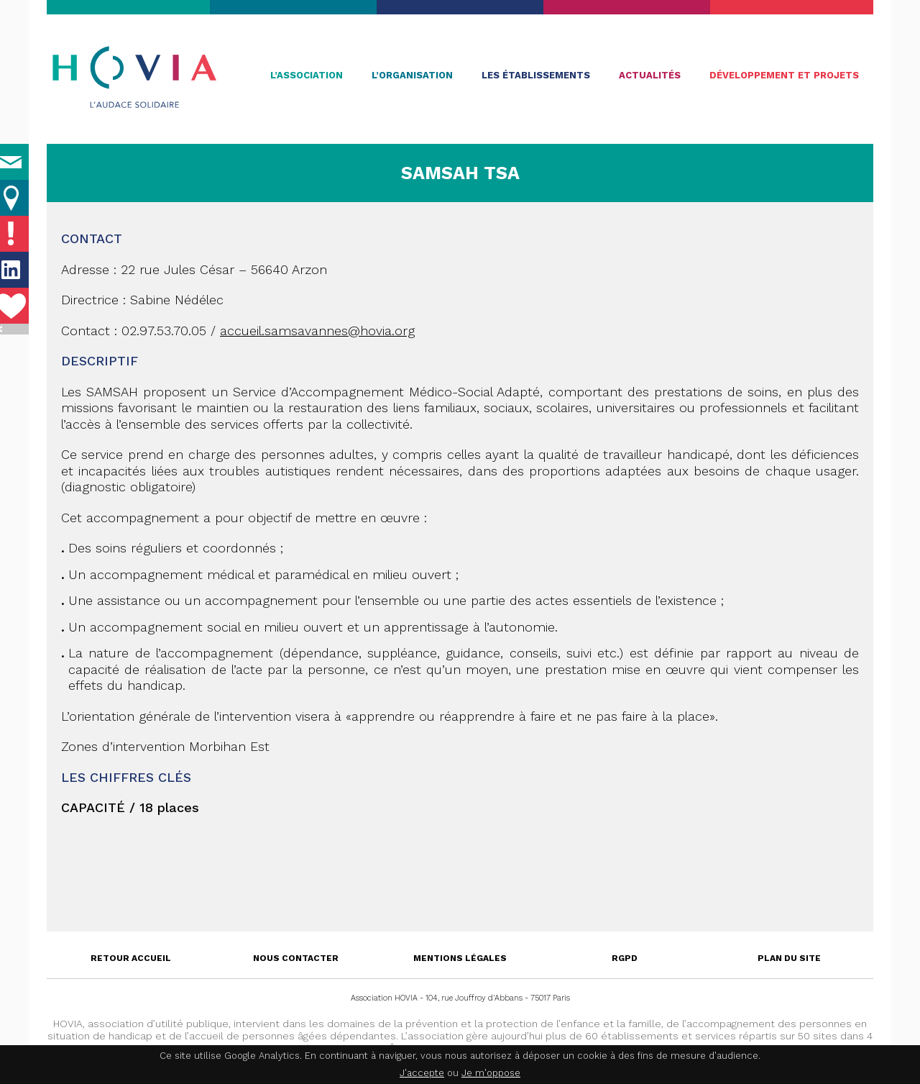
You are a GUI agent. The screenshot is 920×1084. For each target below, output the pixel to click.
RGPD (625, 958)
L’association (306, 75)
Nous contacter (296, 958)
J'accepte (422, 1072)
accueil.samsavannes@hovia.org (317, 330)
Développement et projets (784, 75)
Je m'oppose (490, 1072)
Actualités (650, 75)
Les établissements (536, 75)
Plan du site (789, 958)
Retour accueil (131, 958)
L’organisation (412, 75)
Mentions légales (460, 958)
